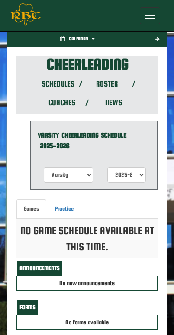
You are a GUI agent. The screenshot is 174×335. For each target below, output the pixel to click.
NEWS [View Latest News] (113, 102)
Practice (64, 208)
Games (31, 208)
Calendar (77, 38)
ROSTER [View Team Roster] (107, 84)
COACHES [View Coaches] (61, 102)
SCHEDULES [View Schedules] (57, 84)
